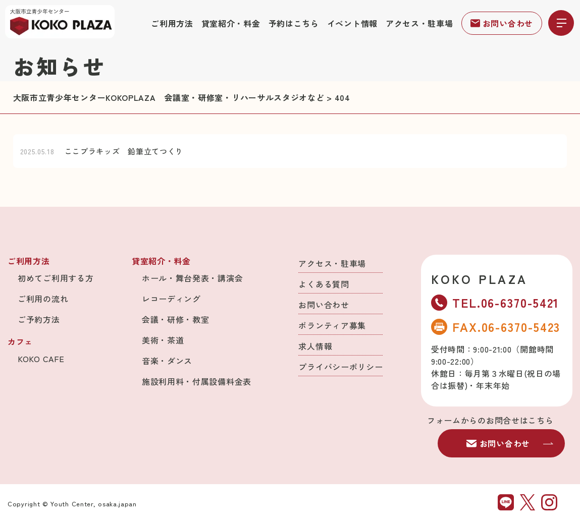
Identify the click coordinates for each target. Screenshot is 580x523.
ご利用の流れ (43, 299)
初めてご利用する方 (55, 278)
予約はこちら (294, 23)
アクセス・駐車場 (419, 23)
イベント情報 (352, 23)
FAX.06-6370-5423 (495, 326)
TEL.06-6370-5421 (495, 302)
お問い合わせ (501, 23)
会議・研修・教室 (175, 319)
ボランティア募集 (332, 325)
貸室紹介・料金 (230, 23)
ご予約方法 (39, 319)
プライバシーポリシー (340, 367)
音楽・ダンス (167, 361)
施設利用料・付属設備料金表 (196, 381)
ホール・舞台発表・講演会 (192, 278)
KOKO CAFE (41, 359)
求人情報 (315, 346)
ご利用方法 (172, 23)
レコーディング (171, 299)
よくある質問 (323, 284)
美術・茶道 (163, 340)
